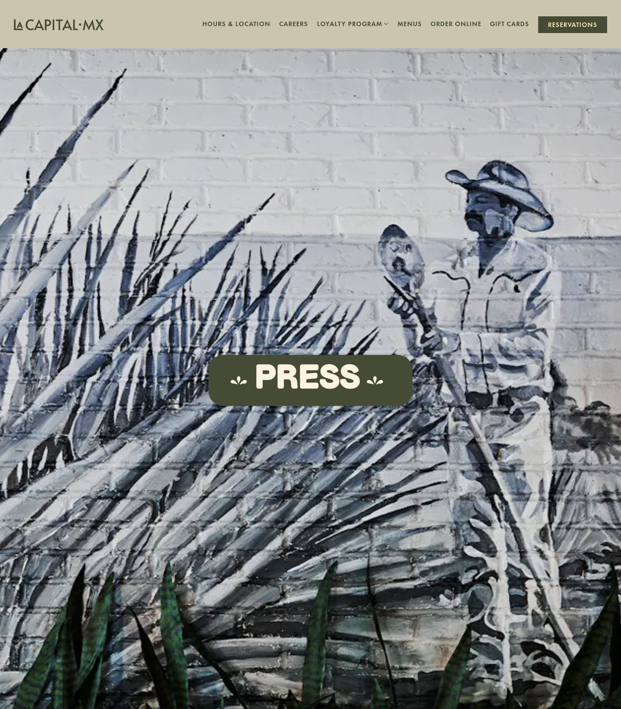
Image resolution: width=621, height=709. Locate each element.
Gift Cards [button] (509, 24)
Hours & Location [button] (236, 24)
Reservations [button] (572, 24)
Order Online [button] (455, 24)
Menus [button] (409, 24)
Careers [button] (293, 24)
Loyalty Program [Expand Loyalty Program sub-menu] (353, 23)
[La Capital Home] (59, 23)
